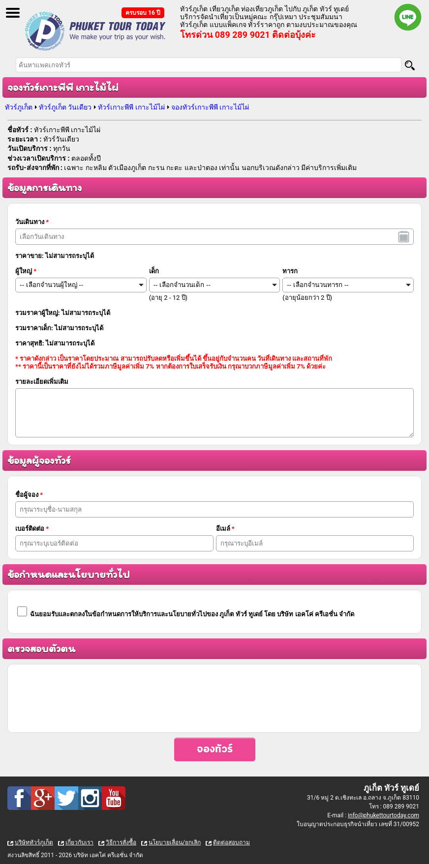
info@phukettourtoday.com (383, 815)
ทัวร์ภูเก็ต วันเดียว (65, 107)
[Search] (410, 65)
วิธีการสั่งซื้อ (121, 842)
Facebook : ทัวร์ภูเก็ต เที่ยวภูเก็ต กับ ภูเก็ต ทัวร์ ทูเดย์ (19, 798)
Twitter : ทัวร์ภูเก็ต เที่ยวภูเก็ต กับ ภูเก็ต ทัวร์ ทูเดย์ (66, 798)
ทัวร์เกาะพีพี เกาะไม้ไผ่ (131, 107)
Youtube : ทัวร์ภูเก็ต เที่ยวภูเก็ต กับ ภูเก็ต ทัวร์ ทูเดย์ (113, 798)
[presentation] (214, 698)
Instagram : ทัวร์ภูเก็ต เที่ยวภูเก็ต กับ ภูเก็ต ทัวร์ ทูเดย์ (90, 798)
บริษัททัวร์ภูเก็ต (34, 842)
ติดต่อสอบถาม (231, 842)
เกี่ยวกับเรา (79, 842)
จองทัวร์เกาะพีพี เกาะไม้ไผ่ (210, 107)
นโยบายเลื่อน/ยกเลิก (175, 842)
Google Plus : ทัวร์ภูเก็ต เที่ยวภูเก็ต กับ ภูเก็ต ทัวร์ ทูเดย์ (43, 798)
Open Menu (13, 13)
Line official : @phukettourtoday (408, 17)
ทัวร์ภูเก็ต (18, 107)
